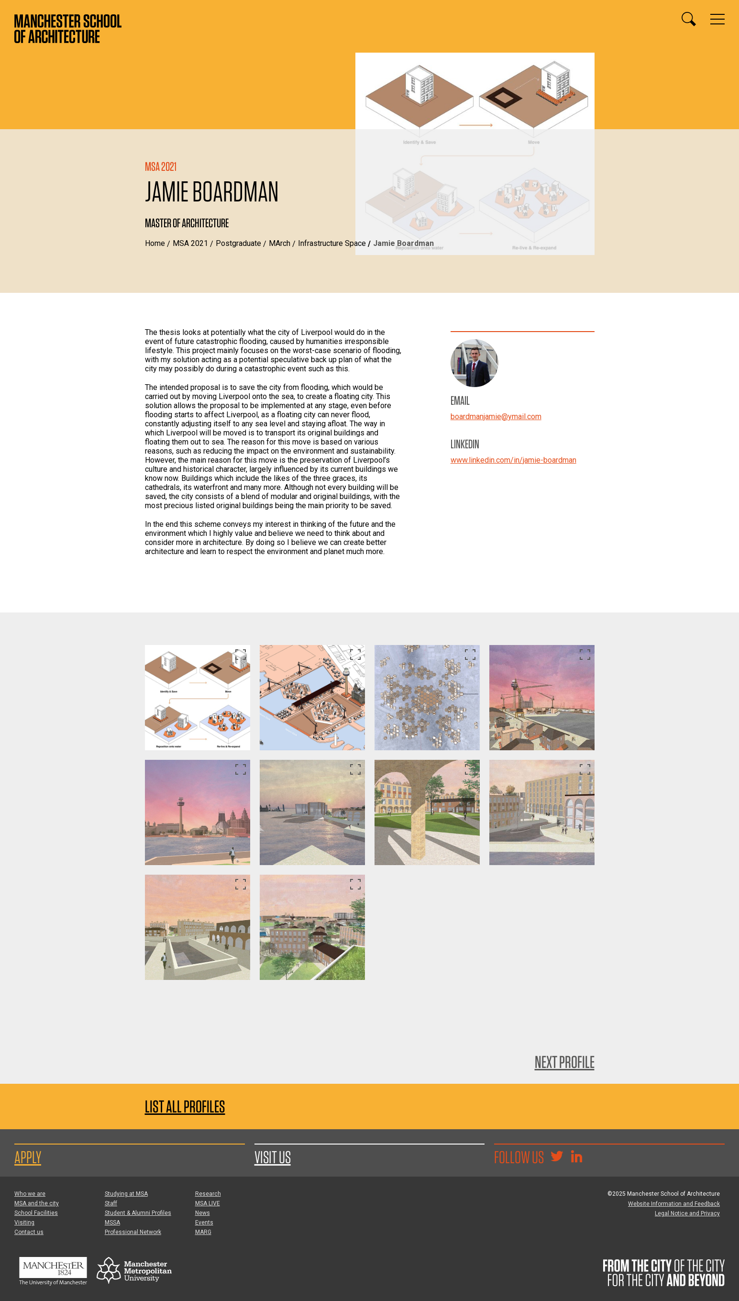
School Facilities (36, 1213)
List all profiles (185, 1106)
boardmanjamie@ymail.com (496, 416)
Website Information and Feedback (674, 1204)
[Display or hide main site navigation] (717, 19)
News (202, 1213)
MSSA (112, 1222)
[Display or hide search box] (689, 19)
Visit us (272, 1157)
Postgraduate (238, 243)
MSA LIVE (207, 1203)
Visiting (24, 1222)
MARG (203, 1232)
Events (204, 1222)
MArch (279, 243)
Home (155, 243)
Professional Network (133, 1232)
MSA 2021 (190, 243)
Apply (27, 1157)
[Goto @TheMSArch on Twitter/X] (557, 1157)
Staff (111, 1203)
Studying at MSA (126, 1193)
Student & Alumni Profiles (138, 1213)
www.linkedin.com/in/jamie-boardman (513, 460)
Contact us (29, 1232)
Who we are (29, 1193)
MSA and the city (36, 1203)
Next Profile (565, 1061)
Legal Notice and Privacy (687, 1213)
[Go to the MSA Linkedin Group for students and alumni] (576, 1157)
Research (208, 1193)
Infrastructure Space (332, 243)
